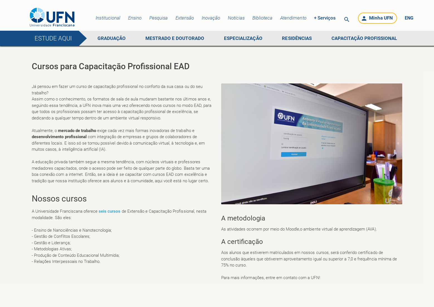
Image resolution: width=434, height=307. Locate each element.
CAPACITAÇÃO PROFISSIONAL (364, 38)
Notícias (236, 18)
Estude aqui (53, 38)
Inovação (211, 18)
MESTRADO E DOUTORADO (174, 38)
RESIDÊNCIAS (296, 38)
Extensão (184, 18)
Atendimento (293, 18)
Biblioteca (262, 18)
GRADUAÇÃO (111, 38)
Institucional (108, 18)
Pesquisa (158, 18)
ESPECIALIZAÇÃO (243, 38)
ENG (409, 18)
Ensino (135, 18)
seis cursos (109, 211)
